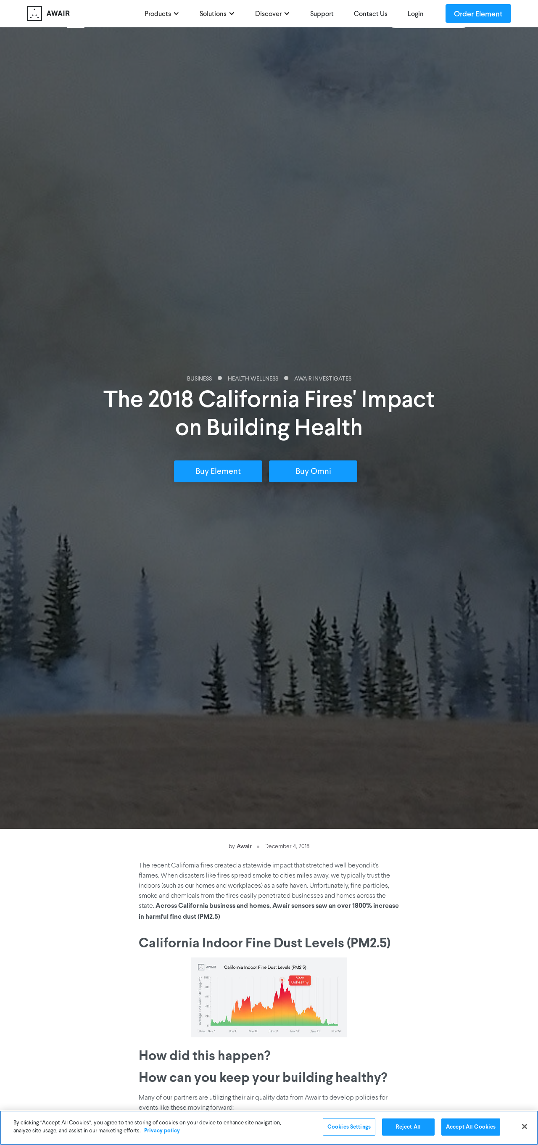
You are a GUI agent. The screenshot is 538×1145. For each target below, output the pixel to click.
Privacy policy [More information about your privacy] (162, 1132)
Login (416, 14)
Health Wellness (253, 379)
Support (322, 14)
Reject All (408, 1128)
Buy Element (218, 472)
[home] (81, 13)
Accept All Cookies (471, 1128)
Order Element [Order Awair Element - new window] (478, 13)
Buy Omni (313, 472)
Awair (244, 845)
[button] (162, 13)
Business (199, 379)
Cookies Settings (349, 1128)
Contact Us (371, 14)
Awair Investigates (322, 379)
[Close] (524, 1128)
